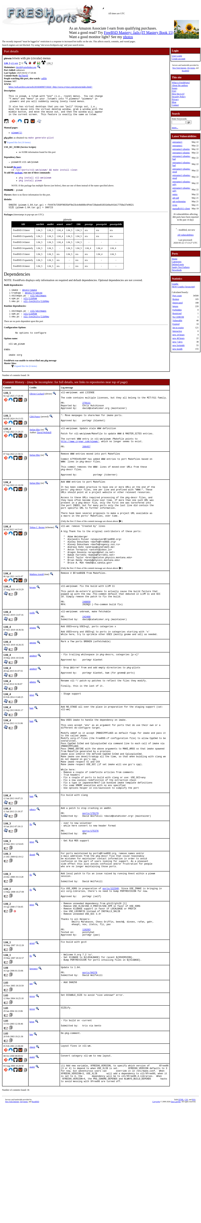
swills (32, 661)
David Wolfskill (44, 451)
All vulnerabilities (185, 235)
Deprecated (177, 302)
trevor (32, 1091)
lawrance (34, 1061)
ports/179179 (90, 886)
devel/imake (29, 299)
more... (175, 127)
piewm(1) (16, 137)
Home (174, 259)
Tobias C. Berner (37, 563)
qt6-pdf (175, 198)
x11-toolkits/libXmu (36, 312)
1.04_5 (7, 63)
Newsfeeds (177, 270)
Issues (174, 88)
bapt (31, 764)
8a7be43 (23, 76)
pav (31, 1078)
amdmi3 (33, 709)
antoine (33, 696)
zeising (33, 678)
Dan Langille (176, 1202)
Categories (176, 261)
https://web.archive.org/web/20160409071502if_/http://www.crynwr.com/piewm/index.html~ (50, 87)
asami (32, 1153)
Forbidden (177, 310)
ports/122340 (111, 970)
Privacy (175, 99)
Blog (174, 102)
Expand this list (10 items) (19, 148)
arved (32, 1034)
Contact (175, 105)
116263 (86, 1019)
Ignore (175, 306)
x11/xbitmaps (38, 305)
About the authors (180, 85)
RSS (193, 1200)
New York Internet (179, 68)
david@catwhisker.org (26, 67)
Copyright (156, 1202)
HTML (181, 1200)
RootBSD (185, 71)
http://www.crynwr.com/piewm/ (80, 463)
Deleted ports (178, 264)
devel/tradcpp (33, 302)
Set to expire (178, 327)
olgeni (32, 1143)
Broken (175, 299)
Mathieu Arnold (37, 618)
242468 (86, 667)
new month (177, 349)
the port (17, 173)
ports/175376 (90, 906)
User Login (177, 56)
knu (31, 1130)
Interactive (177, 331)
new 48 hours (178, 338)
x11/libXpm (30, 308)
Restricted (177, 313)
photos (128, 37)
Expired (176, 324)
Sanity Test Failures (181, 267)
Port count (177, 295)
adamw (33, 737)
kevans (33, 631)
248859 (86, 649)
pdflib (44, 79)
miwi (32, 751)
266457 (86, 469)
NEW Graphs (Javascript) (183, 286)
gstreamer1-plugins (181, 149)
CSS (186, 1200)
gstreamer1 (177, 142)
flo (31, 898)
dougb (32, 931)
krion (32, 1116)
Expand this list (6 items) (25, 379)
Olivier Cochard (37, 407)
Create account (178, 58)
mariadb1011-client (181, 208)
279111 (86, 419)
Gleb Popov (35, 434)
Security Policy (179, 96)
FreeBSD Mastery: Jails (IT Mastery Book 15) (138, 32)
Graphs (175, 284)
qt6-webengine (179, 201)
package (18, 179)
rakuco (33, 880)
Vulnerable (177, 320)
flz (31, 954)
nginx (174, 194)
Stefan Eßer (35, 448)
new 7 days (177, 342)
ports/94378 (89, 1066)
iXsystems (191, 68)
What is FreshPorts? (181, 82)
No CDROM (178, 317)
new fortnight (178, 345)
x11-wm (14, 63)
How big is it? (178, 94)
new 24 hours (178, 334)
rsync (174, 205)
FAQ (174, 91)
